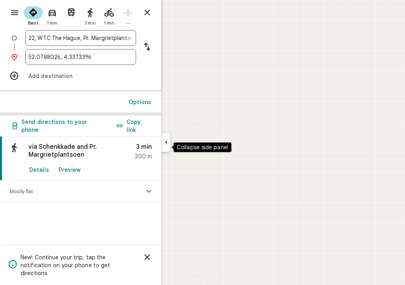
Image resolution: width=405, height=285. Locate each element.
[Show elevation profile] (177, 191)
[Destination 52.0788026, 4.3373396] (109, 57)
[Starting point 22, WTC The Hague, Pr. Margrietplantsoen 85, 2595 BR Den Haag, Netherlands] (109, 38)
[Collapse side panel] (194, 142)
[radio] (61, 15)
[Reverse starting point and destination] (176, 47)
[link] (109, 158)
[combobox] (109, 38)
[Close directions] (175, 12)
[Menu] (14, 13)
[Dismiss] (175, 257)
